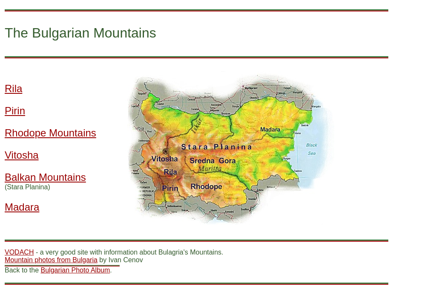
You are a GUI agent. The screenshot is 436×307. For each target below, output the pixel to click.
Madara (22, 207)
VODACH (19, 252)
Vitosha (22, 155)
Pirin (15, 110)
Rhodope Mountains (50, 133)
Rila (13, 88)
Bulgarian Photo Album (75, 270)
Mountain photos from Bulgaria (51, 260)
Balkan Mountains (45, 177)
